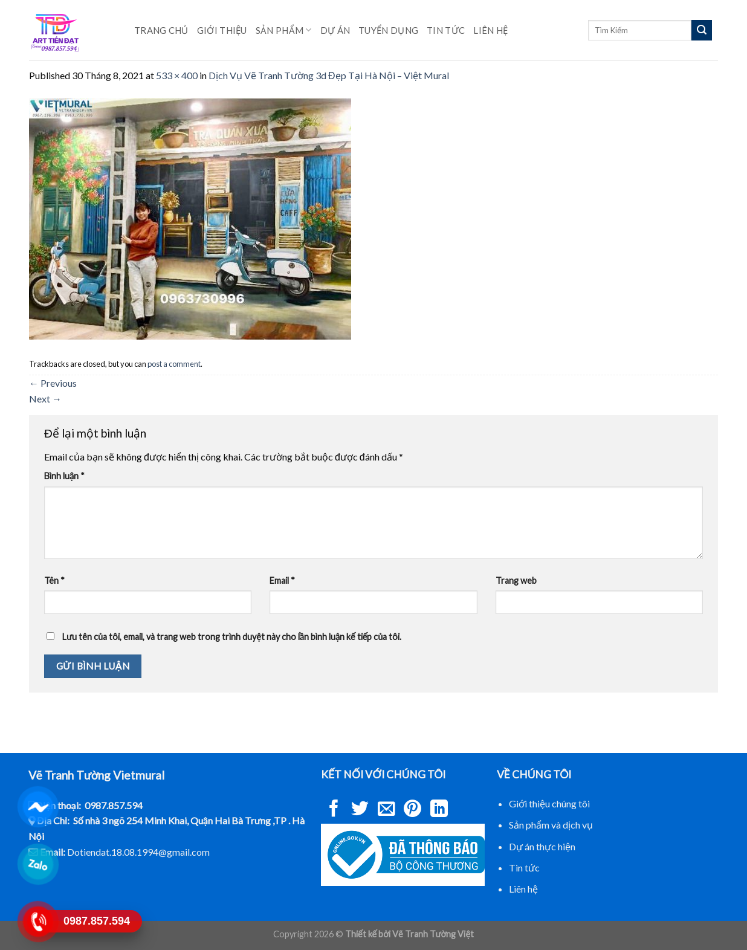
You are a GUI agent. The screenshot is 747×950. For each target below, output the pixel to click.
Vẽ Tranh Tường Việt (433, 934)
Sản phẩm (284, 30)
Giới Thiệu (222, 30)
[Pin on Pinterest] (412, 809)
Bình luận (64, 476)
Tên (54, 580)
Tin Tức (446, 30)
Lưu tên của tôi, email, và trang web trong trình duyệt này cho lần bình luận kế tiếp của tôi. (231, 637)
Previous (53, 383)
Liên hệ (490, 30)
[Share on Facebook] (334, 809)
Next (45, 398)
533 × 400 (177, 75)
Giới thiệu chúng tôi (549, 803)
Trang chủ (161, 30)
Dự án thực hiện (542, 846)
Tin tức (524, 867)
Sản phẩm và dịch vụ (551, 824)
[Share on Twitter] (360, 809)
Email (282, 580)
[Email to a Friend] (386, 809)
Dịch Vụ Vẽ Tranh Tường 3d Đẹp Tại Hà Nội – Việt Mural (329, 75)
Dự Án (335, 30)
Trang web (516, 580)
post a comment (174, 364)
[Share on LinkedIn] (439, 809)
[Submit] (701, 30)
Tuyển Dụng (388, 30)
